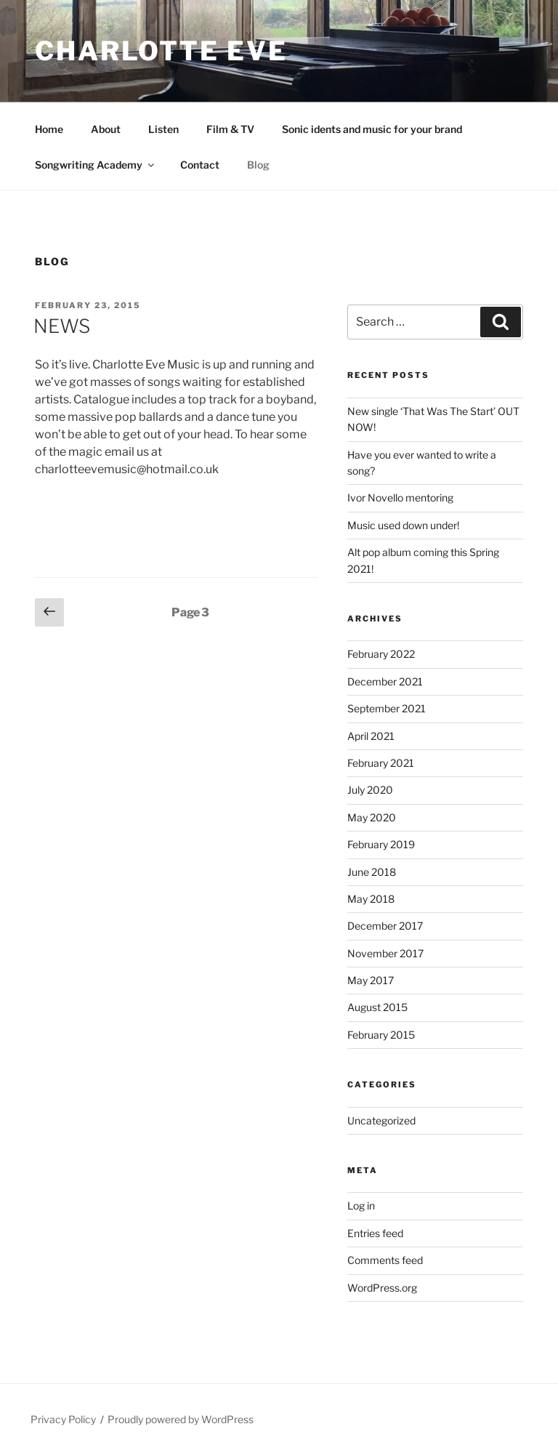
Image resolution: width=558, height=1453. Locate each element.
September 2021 (386, 708)
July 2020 (370, 790)
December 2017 (385, 925)
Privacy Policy (63, 1419)
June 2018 (371, 872)
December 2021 (385, 681)
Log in (361, 1205)
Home (49, 129)
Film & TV (230, 129)
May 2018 (371, 899)
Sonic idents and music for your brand (372, 129)
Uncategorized (381, 1120)
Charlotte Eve (161, 51)
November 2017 (385, 953)
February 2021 (380, 763)
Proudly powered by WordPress (181, 1419)
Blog (258, 164)
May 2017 (370, 980)
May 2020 (371, 817)
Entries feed (375, 1233)
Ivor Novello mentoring (400, 497)
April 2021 (371, 736)
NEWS (61, 326)
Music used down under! (403, 525)
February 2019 (381, 844)
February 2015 (381, 1035)
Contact (199, 164)
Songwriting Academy (95, 164)
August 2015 (377, 1007)
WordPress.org (382, 1287)
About (106, 129)
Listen (163, 129)
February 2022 (381, 654)
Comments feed (385, 1260)
